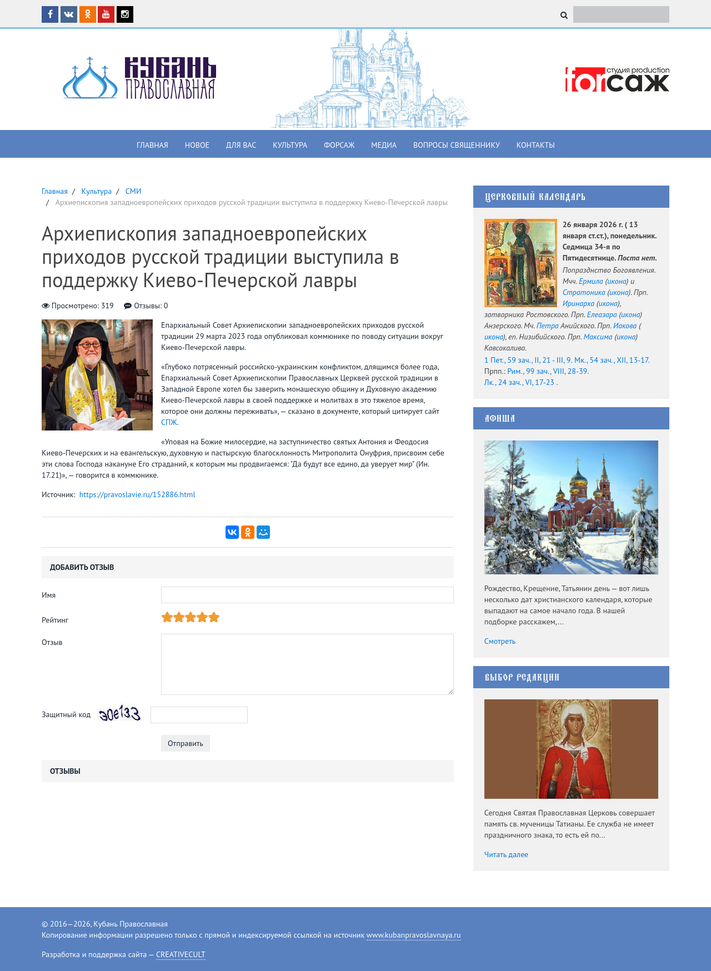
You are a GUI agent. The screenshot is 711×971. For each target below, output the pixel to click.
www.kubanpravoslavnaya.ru (414, 935)
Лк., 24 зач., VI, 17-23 (519, 382)
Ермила (591, 281)
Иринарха (578, 303)
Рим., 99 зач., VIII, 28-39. (548, 371)
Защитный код (66, 714)
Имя (49, 595)
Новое (197, 145)
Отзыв (52, 642)
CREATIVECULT (181, 954)
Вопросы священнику (456, 145)
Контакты (536, 145)
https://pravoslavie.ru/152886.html (137, 494)
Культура (290, 145)
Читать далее (506, 854)
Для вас (241, 145)
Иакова (625, 326)
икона (616, 281)
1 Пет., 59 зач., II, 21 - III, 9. (528, 360)
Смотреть (500, 641)
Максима (597, 337)
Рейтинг (55, 620)
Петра (548, 326)
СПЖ (169, 422)
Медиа (384, 145)
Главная (152, 145)
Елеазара (602, 314)
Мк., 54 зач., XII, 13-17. (612, 360)
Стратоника (584, 292)
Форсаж (339, 145)
